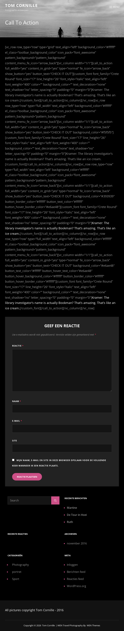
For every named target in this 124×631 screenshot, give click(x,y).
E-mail (17, 420)
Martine (72, 508)
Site (14, 440)
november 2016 (77, 543)
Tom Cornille (21, 5)
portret (16, 572)
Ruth (70, 522)
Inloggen (72, 565)
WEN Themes (93, 625)
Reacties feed (75, 579)
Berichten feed (76, 572)
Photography (20, 565)
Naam (16, 401)
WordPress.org (76, 586)
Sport (15, 579)
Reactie (18, 345)
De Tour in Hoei (77, 515)
